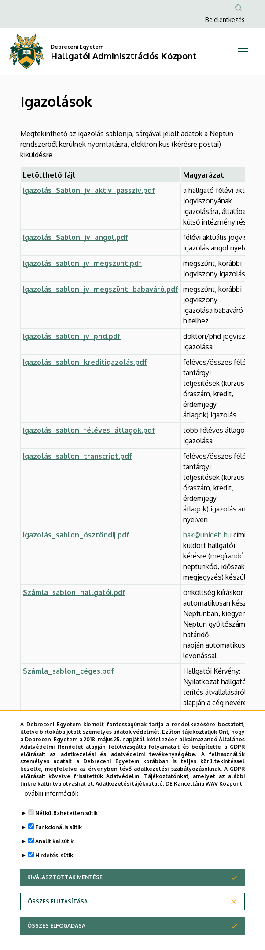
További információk (49, 815)
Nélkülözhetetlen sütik (66, 835)
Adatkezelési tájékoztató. (130, 805)
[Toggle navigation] (243, 51)
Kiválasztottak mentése (65, 899)
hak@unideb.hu (207, 534)
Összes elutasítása (58, 923)
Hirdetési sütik (54, 877)
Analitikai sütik (54, 863)
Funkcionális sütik (58, 849)
